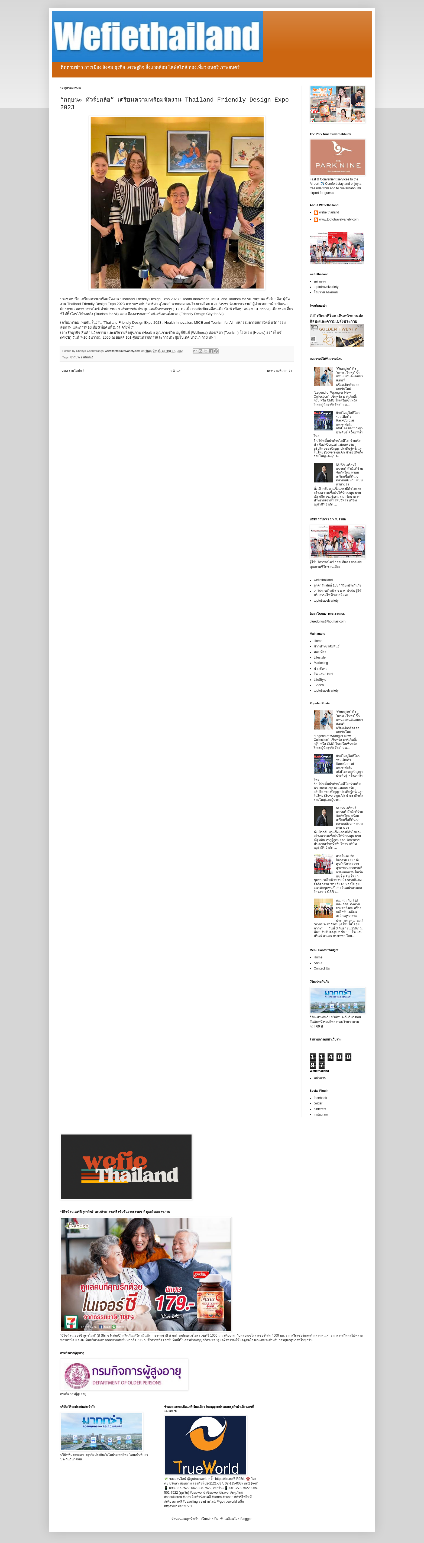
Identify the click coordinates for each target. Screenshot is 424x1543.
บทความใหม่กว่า (74, 370)
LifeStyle (320, 680)
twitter (318, 1103)
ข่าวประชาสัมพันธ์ (81, 357)
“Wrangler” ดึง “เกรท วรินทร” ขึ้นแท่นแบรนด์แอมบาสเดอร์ (349, 374)
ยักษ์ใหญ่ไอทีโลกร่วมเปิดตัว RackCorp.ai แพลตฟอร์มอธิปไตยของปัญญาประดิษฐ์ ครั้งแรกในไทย (338, 424)
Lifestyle (320, 657)
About (318, 963)
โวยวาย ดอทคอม (326, 292)
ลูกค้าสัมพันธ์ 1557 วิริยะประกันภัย (337, 585)
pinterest (320, 1109)
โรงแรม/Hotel (323, 674)
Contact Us (322, 968)
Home (318, 641)
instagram (321, 1114)
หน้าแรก (176, 370)
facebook (320, 1098)
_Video (319, 685)
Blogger (245, 1519)
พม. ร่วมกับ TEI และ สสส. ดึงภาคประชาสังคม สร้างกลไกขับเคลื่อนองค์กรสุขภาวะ (348, 908)
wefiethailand (323, 580)
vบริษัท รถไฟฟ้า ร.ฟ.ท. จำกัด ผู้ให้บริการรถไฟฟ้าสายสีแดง (337, 593)
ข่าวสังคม (321, 668)
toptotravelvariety (326, 287)
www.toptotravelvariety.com (338, 219)
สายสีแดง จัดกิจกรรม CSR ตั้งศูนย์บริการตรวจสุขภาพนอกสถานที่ (349, 862)
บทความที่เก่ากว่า (279, 370)
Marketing (321, 663)
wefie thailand (329, 212)
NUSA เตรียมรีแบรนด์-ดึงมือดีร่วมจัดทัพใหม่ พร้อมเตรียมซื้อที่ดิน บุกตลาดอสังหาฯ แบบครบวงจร (349, 474)
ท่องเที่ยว (320, 652)
